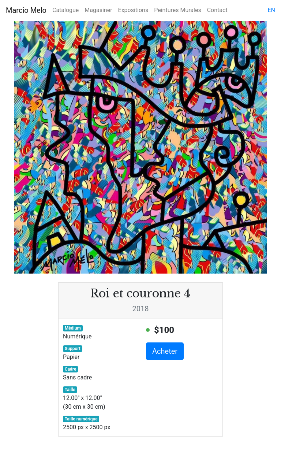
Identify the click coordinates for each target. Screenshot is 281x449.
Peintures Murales (177, 10)
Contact (217, 10)
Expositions (133, 10)
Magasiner (98, 10)
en (271, 10)
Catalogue (65, 10)
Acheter (164, 351)
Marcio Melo (26, 10)
